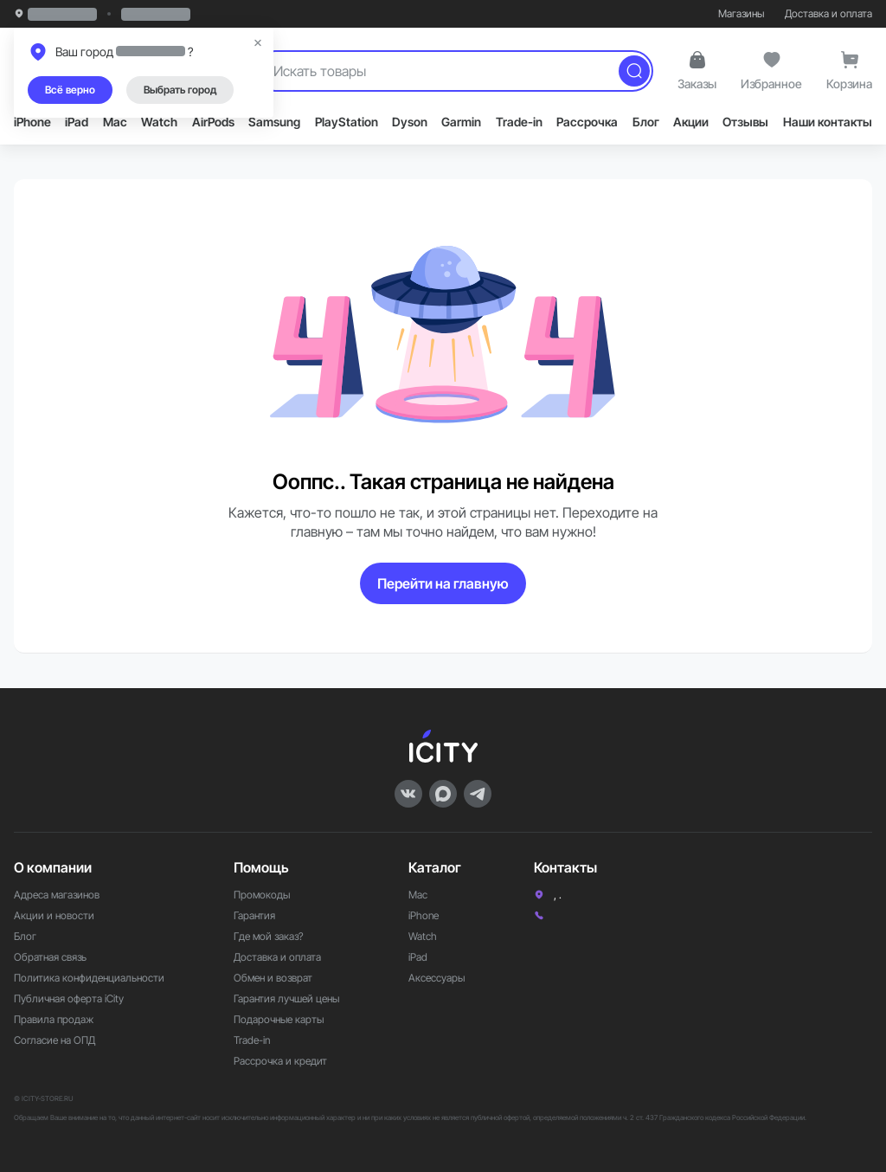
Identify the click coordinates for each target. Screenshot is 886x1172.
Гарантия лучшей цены (286, 998)
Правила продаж (53, 1019)
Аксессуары (436, 977)
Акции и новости (54, 915)
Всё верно (70, 89)
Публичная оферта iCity (69, 998)
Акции (691, 121)
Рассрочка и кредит (280, 1060)
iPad (76, 121)
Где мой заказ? (269, 936)
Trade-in (519, 121)
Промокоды (262, 894)
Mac (115, 121)
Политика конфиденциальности (89, 977)
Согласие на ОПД (54, 1040)
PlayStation (346, 121)
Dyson (409, 121)
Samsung (274, 121)
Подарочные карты (279, 1019)
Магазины (741, 13)
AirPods (213, 121)
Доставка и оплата (828, 13)
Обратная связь (50, 956)
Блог (645, 121)
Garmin (461, 121)
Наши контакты (827, 121)
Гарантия (254, 915)
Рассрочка (587, 121)
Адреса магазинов (57, 894)
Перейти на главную (443, 583)
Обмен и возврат (273, 977)
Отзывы (745, 121)
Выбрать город (180, 89)
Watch (159, 121)
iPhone (32, 121)
